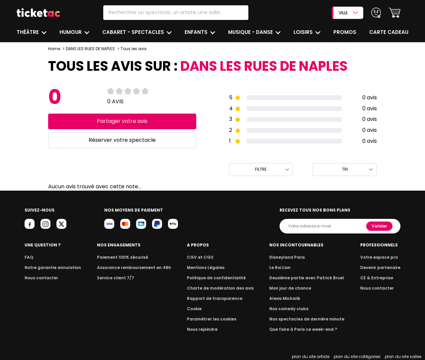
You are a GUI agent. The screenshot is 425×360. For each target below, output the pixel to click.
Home (54, 48)
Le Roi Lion (280, 267)
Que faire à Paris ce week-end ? (303, 329)
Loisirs (304, 32)
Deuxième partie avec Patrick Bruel (306, 278)
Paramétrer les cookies (211, 319)
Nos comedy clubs (288, 309)
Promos (344, 32)
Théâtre (28, 32)
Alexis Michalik (284, 298)
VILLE (348, 13)
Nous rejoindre (202, 329)
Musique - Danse (251, 32)
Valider (379, 226)
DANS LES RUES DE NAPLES (90, 48)
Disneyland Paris (287, 257)
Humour (71, 32)
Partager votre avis (122, 121)
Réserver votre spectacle (122, 140)
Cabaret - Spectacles (133, 32)
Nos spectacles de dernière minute (306, 319)
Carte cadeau (388, 32)
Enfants (197, 32)
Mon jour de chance (290, 288)
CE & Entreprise (376, 278)
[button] (394, 12)
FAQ (29, 257)
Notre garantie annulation (53, 267)
